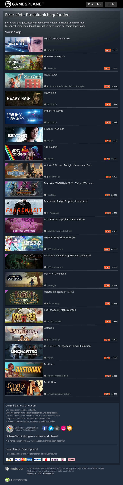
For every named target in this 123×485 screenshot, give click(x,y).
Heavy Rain (50, 92)
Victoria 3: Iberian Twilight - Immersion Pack (68, 165)
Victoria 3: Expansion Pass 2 (59, 291)
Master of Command (55, 273)
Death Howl (50, 382)
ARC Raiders (50, 146)
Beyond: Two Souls (54, 128)
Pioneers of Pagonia (54, 56)
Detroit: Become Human (57, 38)
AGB (39, 473)
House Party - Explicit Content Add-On (64, 219)
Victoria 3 (49, 327)
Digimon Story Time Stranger (59, 237)
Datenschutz (48, 473)
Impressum (31, 473)
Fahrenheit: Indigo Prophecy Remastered (66, 201)
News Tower (50, 74)
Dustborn (49, 364)
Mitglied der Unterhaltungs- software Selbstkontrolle (27, 428)
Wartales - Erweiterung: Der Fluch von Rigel (67, 255)
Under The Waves (53, 110)
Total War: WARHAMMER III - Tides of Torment (68, 183)
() (90, 4)
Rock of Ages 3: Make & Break (60, 309)
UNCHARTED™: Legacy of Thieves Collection (67, 345)
